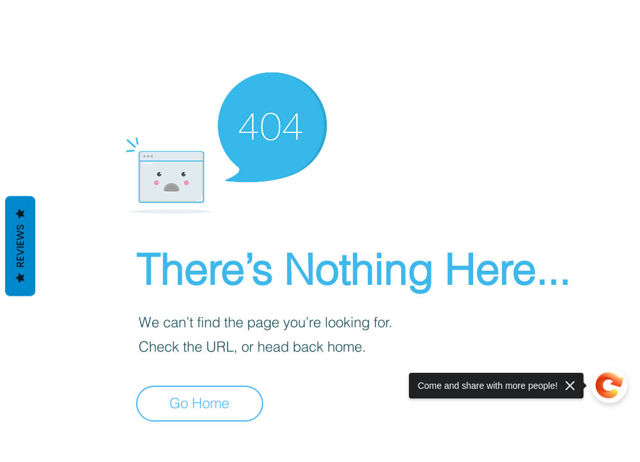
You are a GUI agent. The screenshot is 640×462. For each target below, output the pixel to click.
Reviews (20, 246)
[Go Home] (199, 404)
